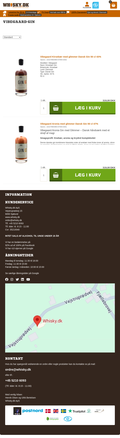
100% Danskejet (78, 12)
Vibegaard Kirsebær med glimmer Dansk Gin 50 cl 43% (70, 56)
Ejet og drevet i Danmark (97, 12)
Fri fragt (45, 12)
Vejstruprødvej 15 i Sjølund (30, 15)
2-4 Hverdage (31, 12)
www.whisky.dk (12, 217)
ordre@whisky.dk (13, 220)
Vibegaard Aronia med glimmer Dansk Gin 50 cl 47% (69, 123)
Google (35, 273)
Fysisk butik (13, 15)
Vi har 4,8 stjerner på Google (19, 248)
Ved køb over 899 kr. (58, 12)
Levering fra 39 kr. (16, 12)
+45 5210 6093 (15, 380)
